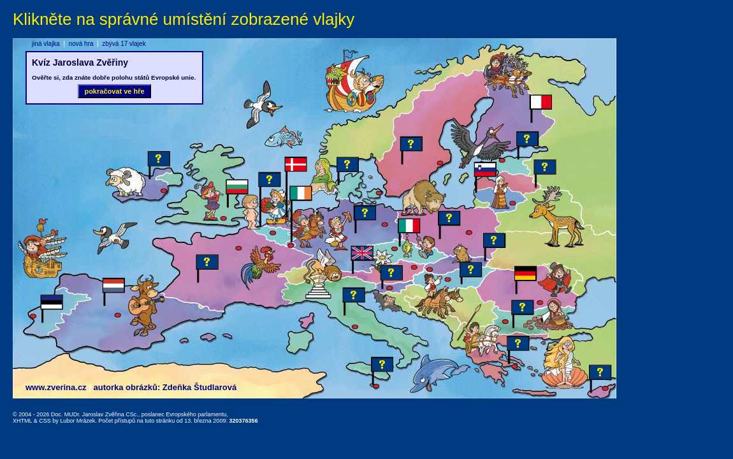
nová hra (81, 43)
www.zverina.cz (56, 387)
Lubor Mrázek (77, 421)
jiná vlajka (46, 43)
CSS (45, 421)
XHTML (22, 421)
